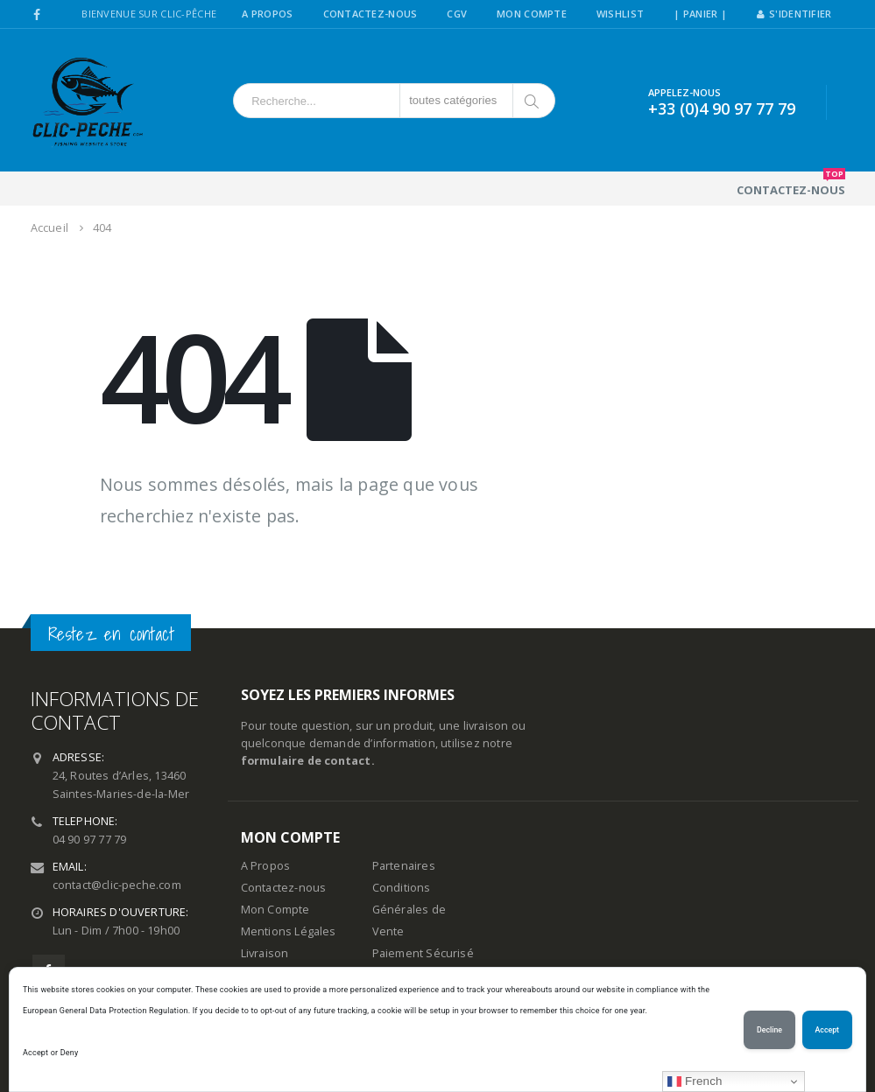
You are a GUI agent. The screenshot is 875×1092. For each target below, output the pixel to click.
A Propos (267, 13)
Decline (769, 1030)
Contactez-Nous (370, 13)
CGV (457, 13)
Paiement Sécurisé (423, 953)
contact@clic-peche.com (117, 885)
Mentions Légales (288, 931)
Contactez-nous (791, 185)
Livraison (265, 953)
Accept (827, 1030)
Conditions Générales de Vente (409, 909)
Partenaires (403, 865)
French (695, 1081)
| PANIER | (700, 13)
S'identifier (794, 13)
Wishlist (620, 13)
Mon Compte (532, 13)
